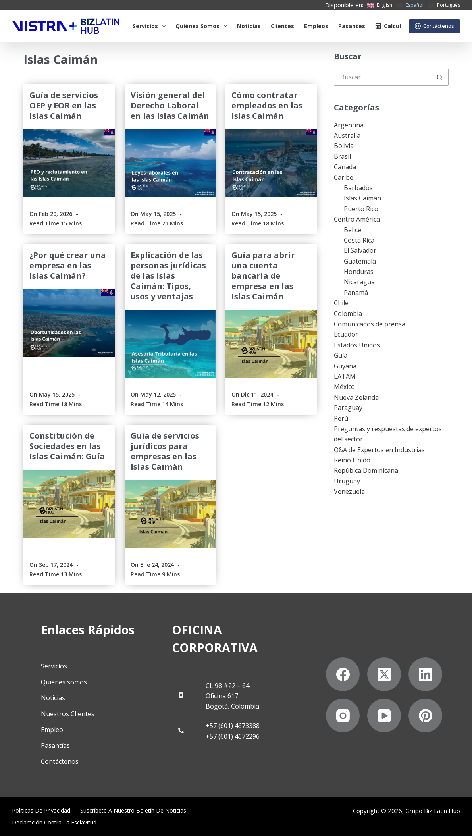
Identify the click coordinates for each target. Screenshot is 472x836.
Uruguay (347, 481)
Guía (340, 355)
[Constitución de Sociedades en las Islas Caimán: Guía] (68, 504)
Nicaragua (359, 281)
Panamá (356, 292)
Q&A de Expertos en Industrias (379, 449)
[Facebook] (343, 674)
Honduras (359, 271)
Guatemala (360, 261)
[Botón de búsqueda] (440, 77)
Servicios (151, 26)
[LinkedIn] (425, 674)
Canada (345, 166)
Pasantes (351, 26)
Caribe (343, 177)
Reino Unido (352, 460)
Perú (341, 418)
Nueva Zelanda (356, 397)
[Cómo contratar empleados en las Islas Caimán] (270, 163)
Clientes (282, 26)
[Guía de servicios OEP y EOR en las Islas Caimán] (68, 163)
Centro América (357, 219)
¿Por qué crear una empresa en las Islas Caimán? (67, 265)
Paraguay (348, 407)
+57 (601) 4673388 (233, 725)
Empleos (316, 26)
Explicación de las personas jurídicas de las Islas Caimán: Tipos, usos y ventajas (168, 276)
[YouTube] (384, 715)
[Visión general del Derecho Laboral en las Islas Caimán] (170, 163)
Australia (347, 135)
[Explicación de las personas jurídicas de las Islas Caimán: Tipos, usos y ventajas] (170, 344)
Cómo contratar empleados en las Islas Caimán (266, 105)
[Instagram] (343, 715)
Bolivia (344, 145)
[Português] (444, 5)
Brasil (342, 156)
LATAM (345, 376)
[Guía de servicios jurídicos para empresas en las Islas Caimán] (170, 514)
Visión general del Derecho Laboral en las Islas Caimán (170, 105)
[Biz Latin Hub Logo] (66, 26)
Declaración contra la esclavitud (54, 822)
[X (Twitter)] (384, 674)
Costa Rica (359, 240)
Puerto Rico (361, 208)
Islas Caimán (362, 198)
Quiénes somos (202, 26)
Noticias (249, 26)
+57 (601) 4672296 (233, 736)
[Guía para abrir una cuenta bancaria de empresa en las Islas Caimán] (270, 344)
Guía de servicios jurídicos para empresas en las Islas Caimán (165, 451)
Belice (352, 229)
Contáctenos (435, 25)
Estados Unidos (357, 345)
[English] (379, 5)
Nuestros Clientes (67, 713)
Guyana (345, 366)
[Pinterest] (425, 715)
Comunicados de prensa (369, 324)
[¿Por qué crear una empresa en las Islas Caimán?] (68, 323)
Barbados (358, 187)
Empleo (52, 729)
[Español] (410, 5)
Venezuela (349, 491)
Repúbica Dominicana (366, 470)
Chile (341, 303)
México (344, 386)
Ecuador (346, 334)
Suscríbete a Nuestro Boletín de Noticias (133, 810)
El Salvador (360, 250)
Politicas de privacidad (41, 810)
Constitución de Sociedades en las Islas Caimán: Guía (67, 446)
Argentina (349, 125)
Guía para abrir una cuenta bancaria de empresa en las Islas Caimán (263, 276)
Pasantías (55, 745)
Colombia (348, 313)
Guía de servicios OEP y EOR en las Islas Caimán (63, 105)
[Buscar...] (383, 77)
